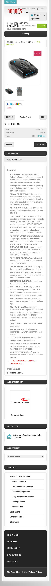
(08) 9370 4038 (21, 23)
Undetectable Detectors (22, 487)
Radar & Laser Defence (25, 42)
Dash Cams (15, 512)
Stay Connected (14, 554)
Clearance (14, 522)
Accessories (17, 507)
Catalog (9, 42)
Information (13, 535)
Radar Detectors (19, 482)
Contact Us (12, 561)
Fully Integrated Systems (23, 497)
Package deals (18, 502)
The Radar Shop (14, 572)
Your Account (13, 548)
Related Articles (35, 572)
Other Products (16, 517)
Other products (18, 415)
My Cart (37, 15)
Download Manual (15, 373)
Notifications (13, 426)
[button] (41, 26)
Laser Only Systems (21, 492)
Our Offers (12, 541)
